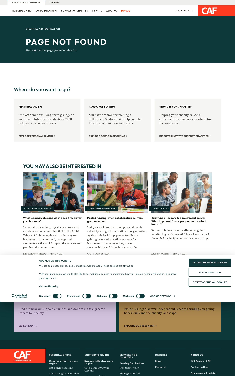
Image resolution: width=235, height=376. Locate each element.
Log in (179, 11)
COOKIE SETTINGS (160, 370)
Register (188, 11)
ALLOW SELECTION (210, 346)
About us (111, 10)
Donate (125, 10)
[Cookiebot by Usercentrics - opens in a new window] (19, 370)
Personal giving (21, 10)
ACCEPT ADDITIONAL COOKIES (210, 336)
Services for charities (74, 10)
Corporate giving (46, 10)
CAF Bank (54, 2)
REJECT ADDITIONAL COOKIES (210, 356)
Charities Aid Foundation (26, 2)
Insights (97, 10)
